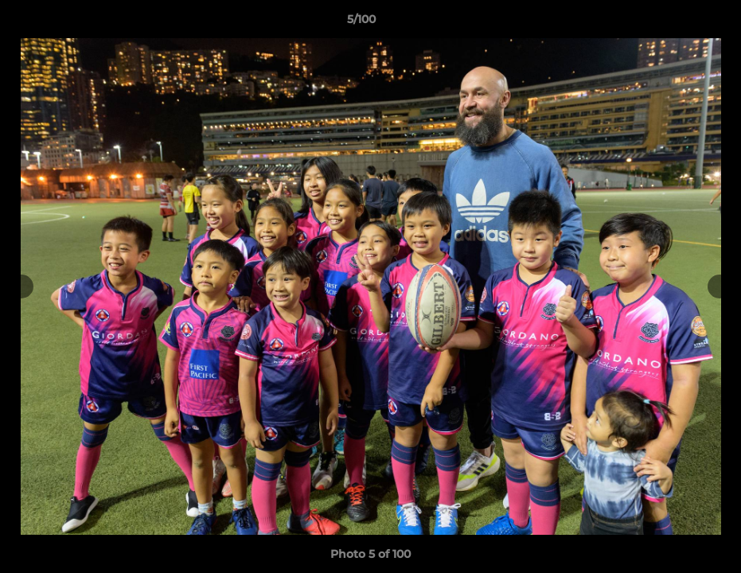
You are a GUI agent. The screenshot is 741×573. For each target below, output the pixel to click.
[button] (674, 23)
